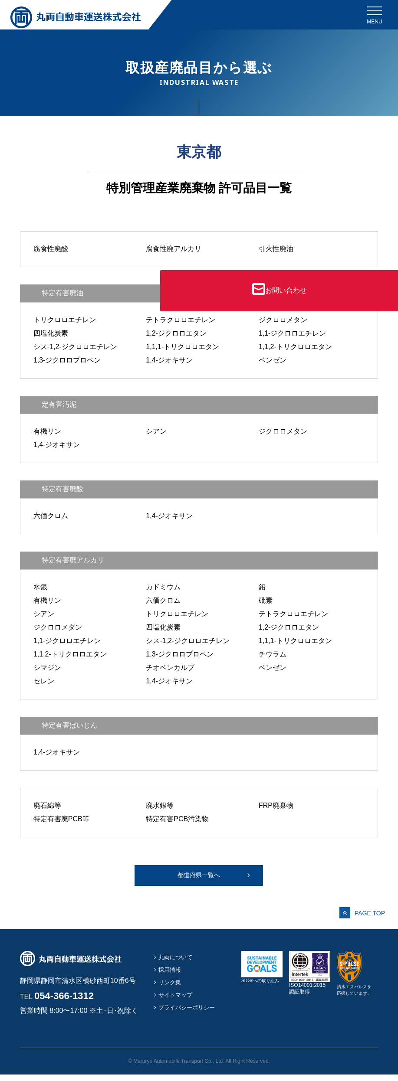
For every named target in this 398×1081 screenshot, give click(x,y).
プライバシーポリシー (191, 1013)
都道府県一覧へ (198, 878)
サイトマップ (177, 1001)
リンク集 (171, 988)
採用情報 (171, 976)
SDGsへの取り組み (262, 988)
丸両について (177, 963)
